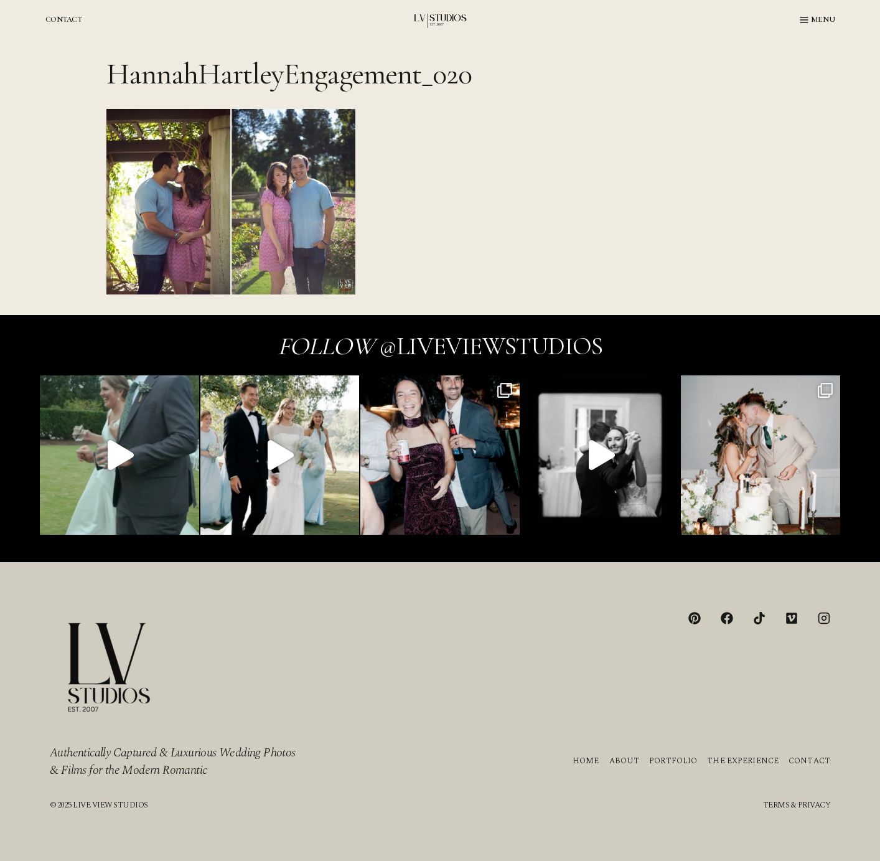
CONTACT (63, 19)
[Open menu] (817, 20)
